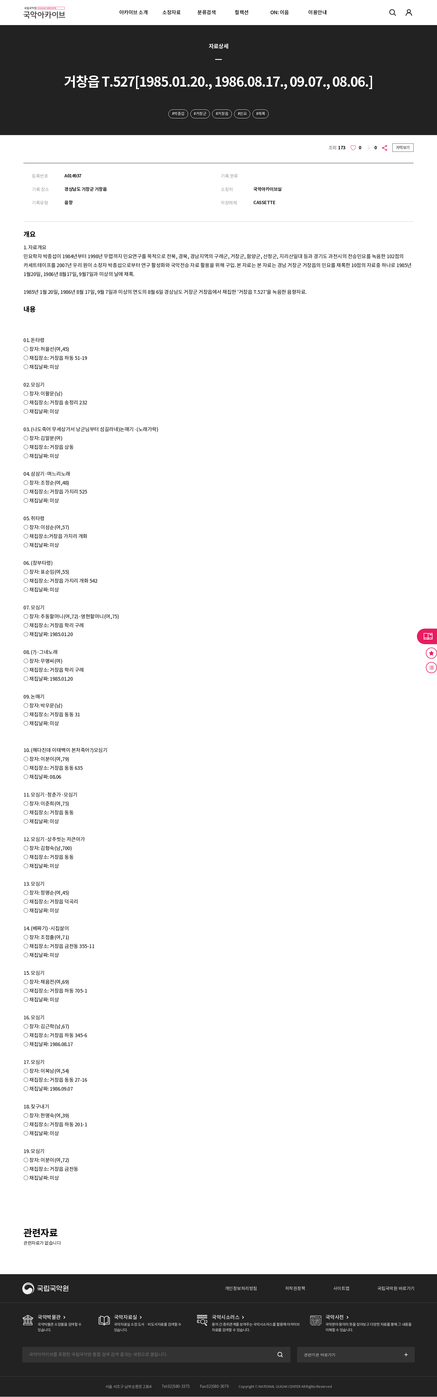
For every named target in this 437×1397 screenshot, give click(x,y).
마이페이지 (409, 12)
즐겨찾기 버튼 (431, 653)
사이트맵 (341, 1288)
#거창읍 (222, 113)
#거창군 (200, 113)
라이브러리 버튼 (427, 636)
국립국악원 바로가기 (396, 1288)
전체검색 (393, 12)
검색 (279, 1354)
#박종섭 (178, 113)
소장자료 (171, 12)
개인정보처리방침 (241, 1288)
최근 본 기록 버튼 (431, 667)
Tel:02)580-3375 (176, 1386)
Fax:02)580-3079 (214, 1386)
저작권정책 (295, 1288)
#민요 (242, 113)
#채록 (261, 113)
